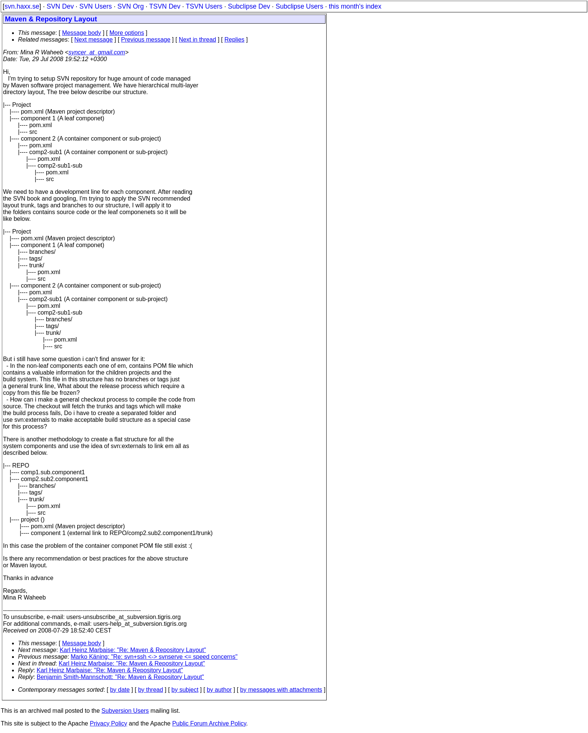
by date (119, 690)
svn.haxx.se (21, 6)
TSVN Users (204, 6)
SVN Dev (60, 6)
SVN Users (95, 6)
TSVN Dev (164, 6)
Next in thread (197, 39)
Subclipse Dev (249, 6)
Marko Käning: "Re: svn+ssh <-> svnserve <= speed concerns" (154, 657)
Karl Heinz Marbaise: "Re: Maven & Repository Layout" (133, 650)
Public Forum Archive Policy (209, 723)
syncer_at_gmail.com (96, 52)
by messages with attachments (281, 690)
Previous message (146, 39)
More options (127, 33)
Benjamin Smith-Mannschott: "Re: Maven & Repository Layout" (120, 677)
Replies (234, 39)
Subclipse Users (299, 6)
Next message (93, 39)
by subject (184, 690)
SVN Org (130, 6)
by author (219, 690)
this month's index (355, 6)
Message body (81, 33)
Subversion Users (125, 711)
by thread (150, 690)
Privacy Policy (108, 723)
